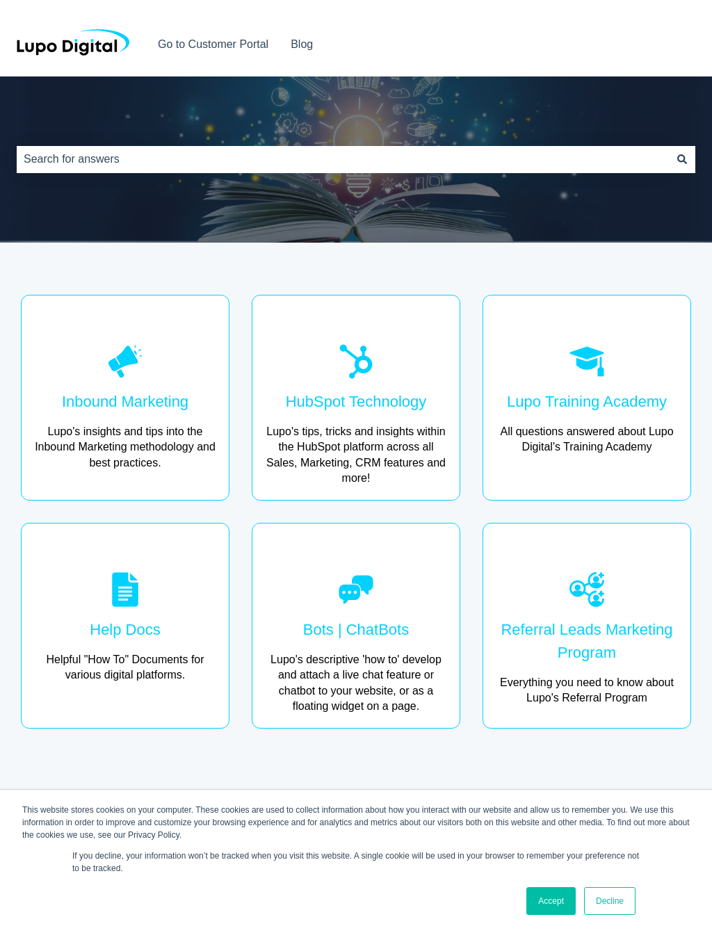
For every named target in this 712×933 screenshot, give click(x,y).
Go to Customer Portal (213, 44)
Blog (302, 44)
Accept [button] (551, 901)
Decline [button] (610, 901)
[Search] (682, 159)
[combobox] (343, 159)
